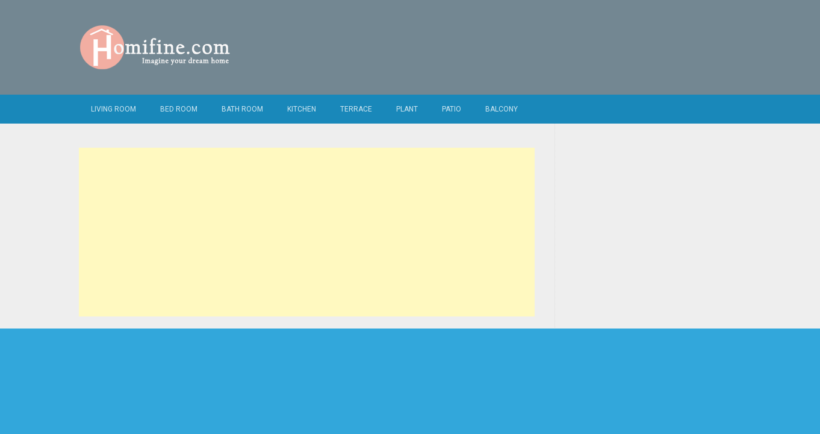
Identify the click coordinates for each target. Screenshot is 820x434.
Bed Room (178, 109)
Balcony (501, 109)
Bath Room (242, 109)
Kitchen (301, 109)
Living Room (113, 109)
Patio (451, 109)
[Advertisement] (307, 232)
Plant (407, 109)
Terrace (356, 109)
